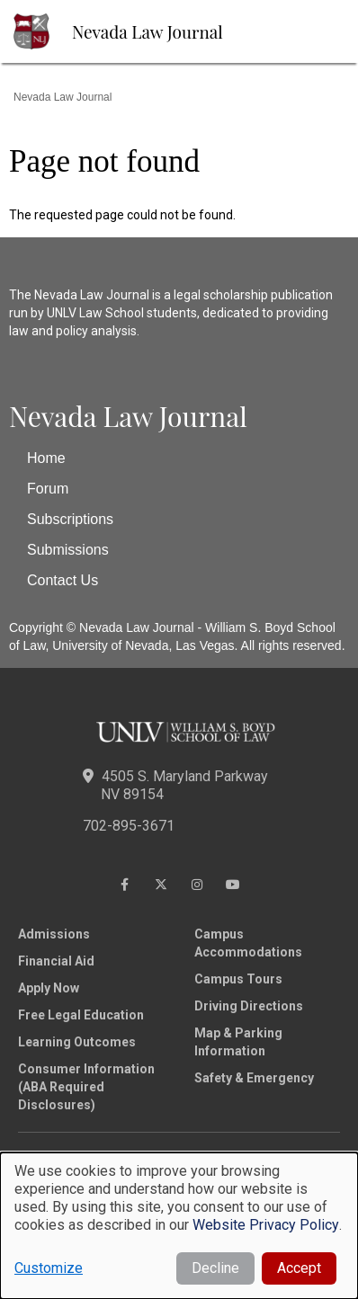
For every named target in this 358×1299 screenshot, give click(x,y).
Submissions (68, 549)
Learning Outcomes (77, 1042)
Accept (299, 1268)
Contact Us (62, 580)
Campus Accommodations (248, 943)
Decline (215, 1268)
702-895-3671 (129, 825)
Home (46, 458)
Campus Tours (238, 979)
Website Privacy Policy (265, 1224)
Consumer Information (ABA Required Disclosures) (86, 1087)
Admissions (54, 934)
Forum (47, 488)
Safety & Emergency (254, 1078)
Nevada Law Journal (147, 31)
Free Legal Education (81, 1015)
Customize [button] (48, 1268)
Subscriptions (70, 519)
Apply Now (48, 988)
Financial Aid (56, 961)
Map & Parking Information (238, 1042)
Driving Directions (248, 1006)
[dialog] (179, 1225)
